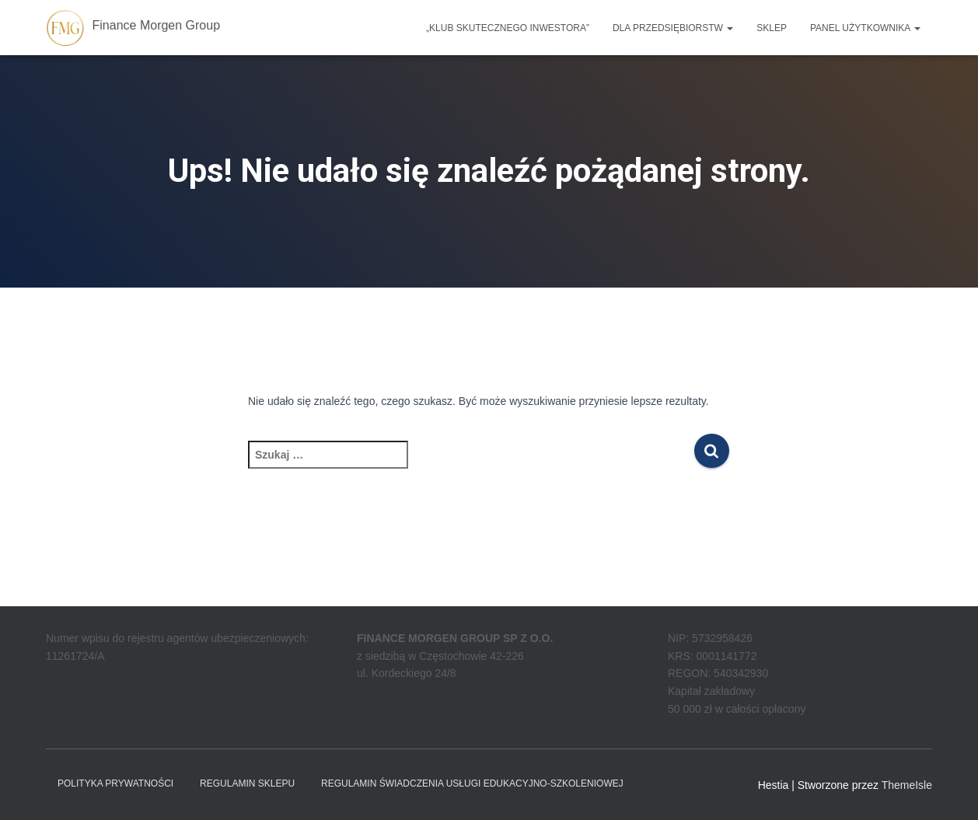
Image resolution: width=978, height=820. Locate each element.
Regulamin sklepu (247, 783)
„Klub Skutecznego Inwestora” (507, 28)
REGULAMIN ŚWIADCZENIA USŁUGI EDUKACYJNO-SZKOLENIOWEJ (472, 783)
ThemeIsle (907, 785)
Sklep (771, 28)
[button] (729, 28)
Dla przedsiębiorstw (673, 28)
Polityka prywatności (115, 783)
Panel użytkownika (865, 28)
